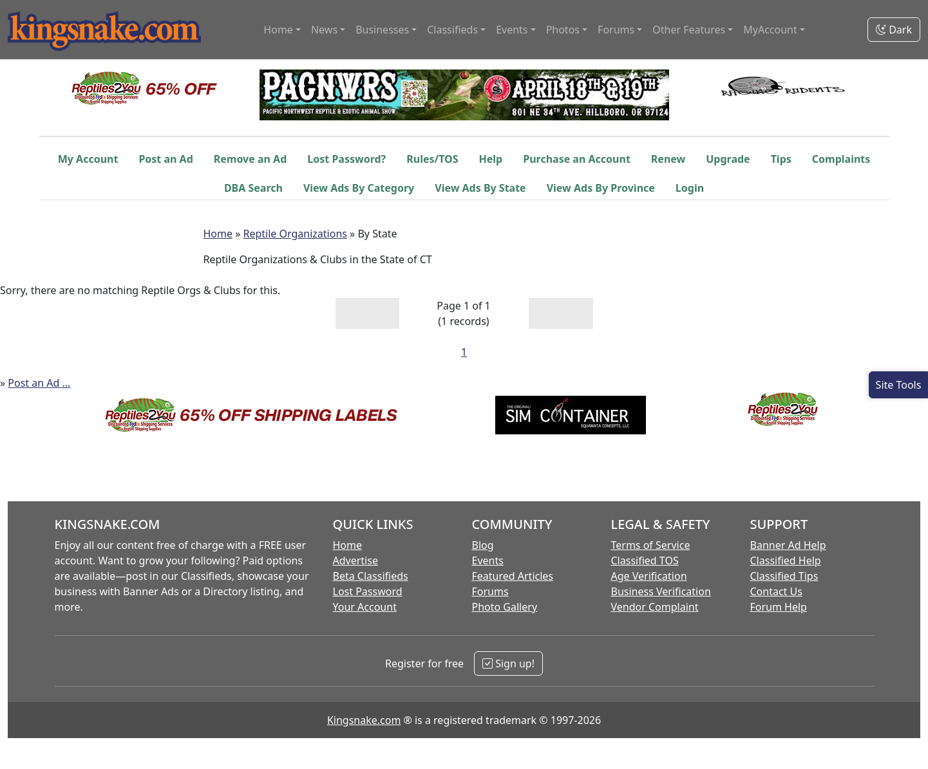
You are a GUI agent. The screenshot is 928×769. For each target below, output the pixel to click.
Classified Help (785, 560)
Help (491, 159)
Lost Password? (346, 159)
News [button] (324, 30)
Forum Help (778, 607)
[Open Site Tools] (898, 384)
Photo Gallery (505, 607)
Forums (490, 591)
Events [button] (511, 30)
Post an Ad (165, 159)
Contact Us (776, 591)
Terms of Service (650, 545)
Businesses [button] (382, 30)
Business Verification (661, 591)
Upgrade (728, 159)
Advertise (355, 560)
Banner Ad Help (788, 545)
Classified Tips (784, 576)
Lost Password (367, 591)
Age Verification (649, 576)
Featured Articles (513, 576)
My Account (88, 159)
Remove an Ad (250, 159)
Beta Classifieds (370, 576)
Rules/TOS (432, 159)
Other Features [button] (688, 30)
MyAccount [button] (770, 30)
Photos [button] (563, 30)
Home (218, 234)
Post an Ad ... (39, 383)
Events (488, 560)
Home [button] (278, 30)
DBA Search (253, 188)
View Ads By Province (601, 188)
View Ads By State (480, 188)
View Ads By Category (358, 188)
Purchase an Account (576, 159)
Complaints (841, 159)
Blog (483, 545)
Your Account (365, 607)
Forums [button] (616, 30)
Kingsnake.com (364, 720)
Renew (668, 159)
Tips (781, 159)
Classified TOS (645, 560)
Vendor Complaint (655, 607)
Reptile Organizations (295, 234)
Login (690, 188)
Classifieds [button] (452, 30)
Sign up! (508, 663)
